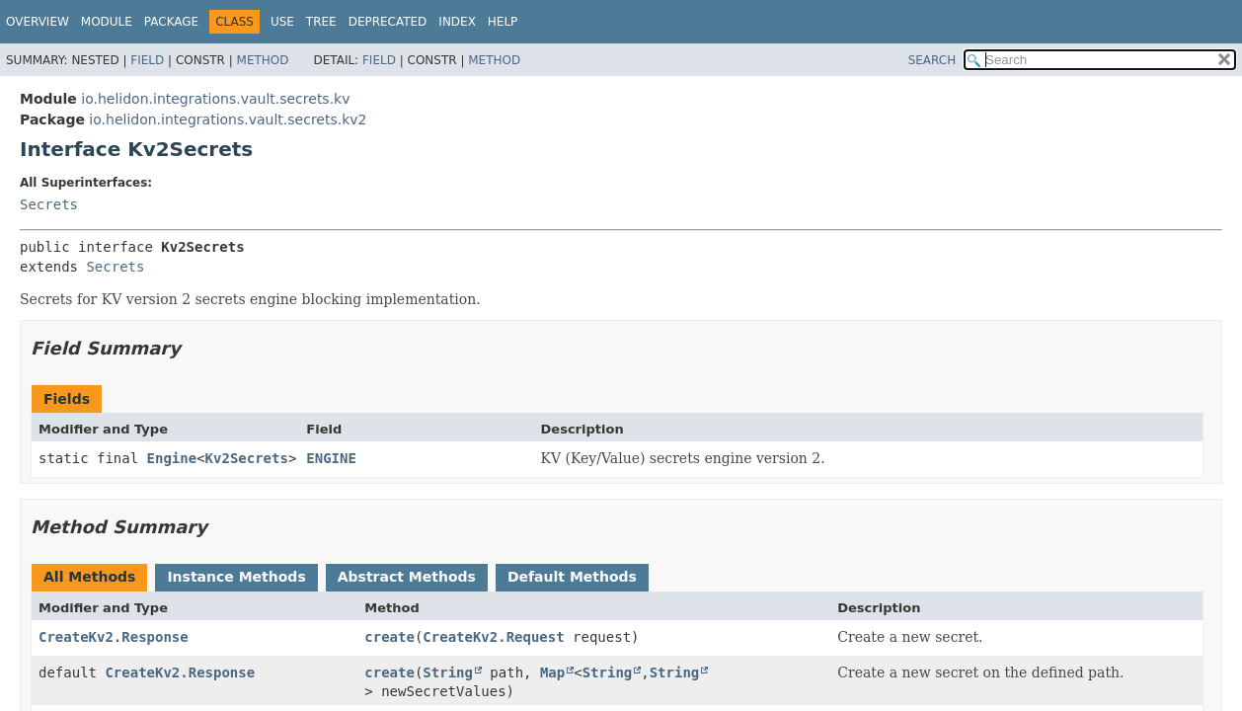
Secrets (49, 204)
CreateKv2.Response (114, 637)
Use (282, 22)
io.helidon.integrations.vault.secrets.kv (215, 99)
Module (106, 22)
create (389, 637)
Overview (37, 22)
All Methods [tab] (89, 577)
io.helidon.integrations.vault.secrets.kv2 (227, 119)
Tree (321, 22)
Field (147, 60)
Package (171, 22)
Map (552, 672)
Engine (172, 458)
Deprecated (388, 22)
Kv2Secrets (246, 458)
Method (263, 60)
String (448, 672)
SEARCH (932, 60)
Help (503, 22)
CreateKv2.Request (493, 637)
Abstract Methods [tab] (407, 577)
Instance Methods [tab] (236, 577)
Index (457, 22)
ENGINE (331, 458)
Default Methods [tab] (572, 577)
